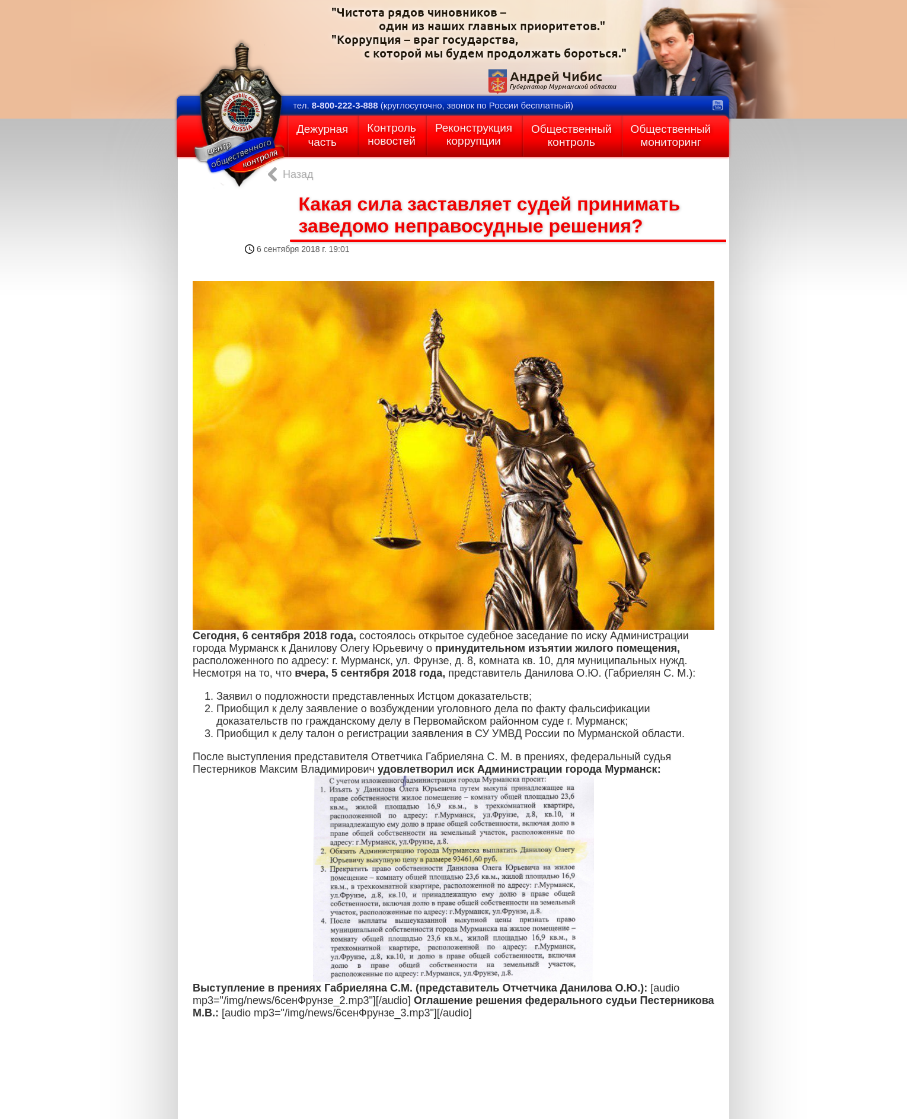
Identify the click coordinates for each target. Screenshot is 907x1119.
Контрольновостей (391, 134)
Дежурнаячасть (322, 135)
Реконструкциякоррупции (473, 134)
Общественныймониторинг (671, 135)
